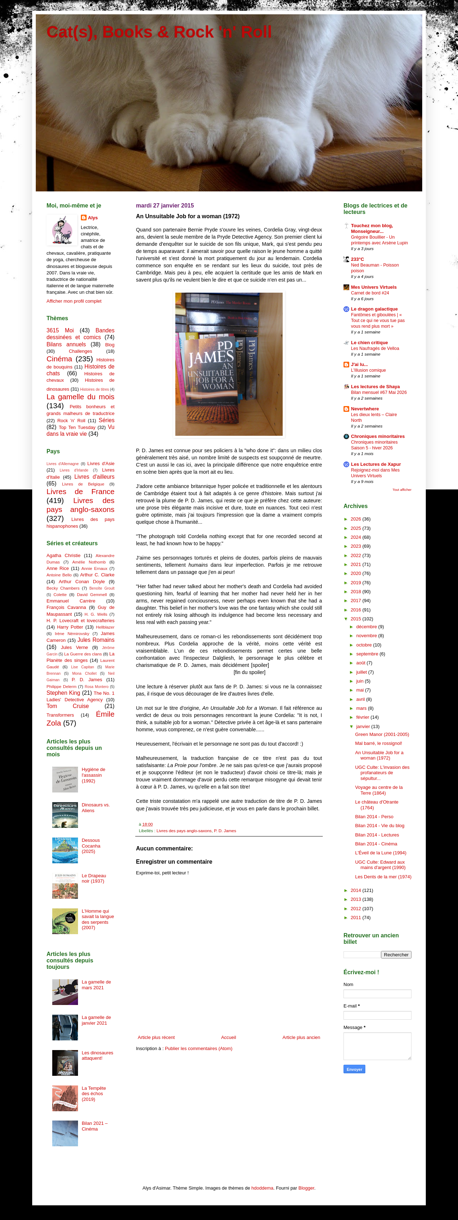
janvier (363, 726)
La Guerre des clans (83, 654)
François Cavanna (66, 607)
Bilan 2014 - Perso (374, 816)
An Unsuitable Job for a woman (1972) (379, 755)
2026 (356, 519)
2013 (356, 899)
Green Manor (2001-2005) (382, 734)
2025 (356, 528)
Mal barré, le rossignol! (378, 743)
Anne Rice (58, 568)
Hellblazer (105, 627)
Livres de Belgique (83, 484)
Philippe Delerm (62, 686)
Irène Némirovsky (72, 633)
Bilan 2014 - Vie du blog (379, 825)
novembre (367, 635)
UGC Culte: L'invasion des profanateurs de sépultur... (382, 773)
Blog (109, 344)
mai (360, 690)
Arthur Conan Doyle (82, 581)
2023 (356, 546)
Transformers (60, 715)
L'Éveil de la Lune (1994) (380, 852)
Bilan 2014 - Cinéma (376, 843)
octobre (364, 645)
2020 (356, 573)
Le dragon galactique (374, 309)
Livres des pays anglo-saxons (183, 830)
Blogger (306, 1188)
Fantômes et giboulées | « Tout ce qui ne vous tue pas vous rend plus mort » (378, 320)
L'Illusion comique (368, 370)
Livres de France (80, 491)
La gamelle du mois (80, 396)
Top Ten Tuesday (77, 427)
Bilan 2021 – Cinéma (94, 1126)
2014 (356, 890)
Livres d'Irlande (74, 470)
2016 (356, 610)
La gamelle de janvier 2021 (96, 1020)
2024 (356, 537)
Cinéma (59, 359)
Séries (106, 420)
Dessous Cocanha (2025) (91, 846)
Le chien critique (369, 342)
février (363, 717)
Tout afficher (402, 490)
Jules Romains (95, 640)
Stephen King (63, 693)
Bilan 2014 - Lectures (377, 835)
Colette (60, 594)
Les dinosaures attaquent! (97, 1055)
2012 (356, 908)
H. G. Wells (95, 614)
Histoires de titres (94, 389)
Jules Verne (74, 647)
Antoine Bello (59, 574)
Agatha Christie (64, 555)
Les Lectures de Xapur (376, 464)
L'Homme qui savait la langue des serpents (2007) (98, 919)
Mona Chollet (84, 673)
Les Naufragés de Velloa (375, 348)
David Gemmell (92, 594)
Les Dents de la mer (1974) (383, 876)
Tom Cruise (68, 706)
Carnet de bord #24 (370, 293)
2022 (356, 555)
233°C (357, 259)
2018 (356, 591)
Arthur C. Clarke (97, 574)
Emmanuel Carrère (71, 601)
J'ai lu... (359, 364)
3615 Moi (60, 330)
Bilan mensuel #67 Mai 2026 (379, 392)
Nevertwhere (365, 408)
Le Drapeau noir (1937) (94, 878)
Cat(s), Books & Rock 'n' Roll (159, 32)
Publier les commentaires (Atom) (199, 1048)
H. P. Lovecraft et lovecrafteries (80, 620)
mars (362, 708)
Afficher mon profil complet (74, 301)
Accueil (228, 1037)
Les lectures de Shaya (375, 386)
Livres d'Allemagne (63, 464)
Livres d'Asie (100, 463)
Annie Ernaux (95, 568)
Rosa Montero (96, 687)
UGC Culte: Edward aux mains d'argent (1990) (380, 864)
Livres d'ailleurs (94, 477)
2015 (356, 618)
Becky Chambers (63, 588)
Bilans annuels (66, 344)
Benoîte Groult (101, 588)
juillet (362, 672)
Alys (93, 217)
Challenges (80, 351)
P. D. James (225, 830)
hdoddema (262, 1188)
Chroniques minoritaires (378, 436)
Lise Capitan (82, 667)
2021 (356, 564)
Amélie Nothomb (89, 562)
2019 (356, 582)
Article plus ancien (302, 1037)
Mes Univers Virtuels (374, 287)
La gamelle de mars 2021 (96, 984)
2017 (356, 600)
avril (361, 699)
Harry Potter (70, 627)
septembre (368, 654)
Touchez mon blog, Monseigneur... (372, 228)
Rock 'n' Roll (71, 420)
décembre (367, 626)
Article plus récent (156, 1037)
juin (360, 681)
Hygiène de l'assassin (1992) (93, 775)
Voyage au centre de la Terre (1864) (379, 790)
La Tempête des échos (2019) (94, 1093)
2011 (356, 917)
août (361, 662)
